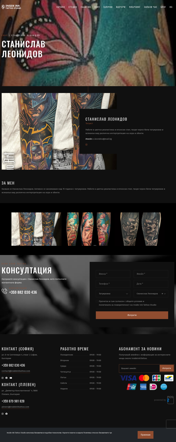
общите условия (134, 301)
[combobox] (113, 293)
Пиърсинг (135, 6)
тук (110, 433)
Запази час (150, 6)
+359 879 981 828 (13, 400)
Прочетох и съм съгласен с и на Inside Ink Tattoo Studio (127, 303)
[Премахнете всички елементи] (162, 293)
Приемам (145, 434)
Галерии (108, 6)
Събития (86, 6)
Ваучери (121, 6)
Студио (72, 6)
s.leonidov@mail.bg (102, 139)
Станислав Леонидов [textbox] (147, 293)
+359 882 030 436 (23, 292)
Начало (61, 6)
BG (171, 6)
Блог (163, 6)
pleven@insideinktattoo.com (15, 407)
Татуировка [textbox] (104, 293)
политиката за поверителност (114, 305)
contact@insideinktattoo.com (16, 371)
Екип (97, 6)
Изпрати (132, 315)
